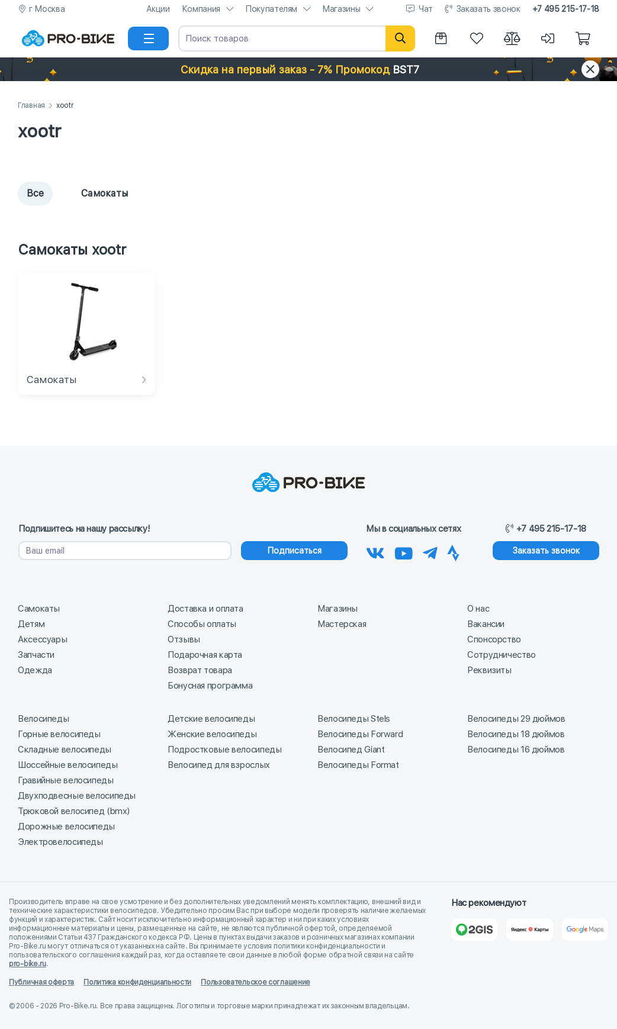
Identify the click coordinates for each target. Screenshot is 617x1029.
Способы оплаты (202, 624)
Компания (201, 9)
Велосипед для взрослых (219, 765)
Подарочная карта (205, 654)
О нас (478, 608)
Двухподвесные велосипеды (77, 795)
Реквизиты (489, 670)
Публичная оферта (41, 982)
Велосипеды (43, 718)
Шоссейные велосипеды (68, 765)
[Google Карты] (585, 929)
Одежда (35, 670)
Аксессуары (42, 639)
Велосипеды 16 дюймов (516, 749)
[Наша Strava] (453, 551)
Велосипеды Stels (353, 718)
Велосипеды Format (358, 765)
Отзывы (184, 639)
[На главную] (68, 38)
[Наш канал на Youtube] (403, 551)
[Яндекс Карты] (529, 929)
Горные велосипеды (59, 734)
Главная (31, 106)
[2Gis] (474, 929)
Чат (426, 9)
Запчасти (36, 654)
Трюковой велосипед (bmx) (74, 811)
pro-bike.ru (27, 964)
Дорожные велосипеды (66, 826)
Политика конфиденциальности (137, 982)
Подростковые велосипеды (224, 749)
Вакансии (485, 624)
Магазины (341, 9)
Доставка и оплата (205, 608)
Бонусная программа (210, 685)
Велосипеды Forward (360, 734)
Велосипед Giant (350, 749)
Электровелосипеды (60, 842)
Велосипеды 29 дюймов (516, 718)
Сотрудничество (501, 654)
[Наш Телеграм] (430, 551)
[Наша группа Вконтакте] (375, 551)
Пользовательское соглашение (255, 982)
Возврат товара (200, 670)
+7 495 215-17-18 (565, 9)
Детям (31, 624)
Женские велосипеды (212, 734)
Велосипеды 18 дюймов (516, 734)
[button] (308, 69)
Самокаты (39, 608)
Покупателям (271, 9)
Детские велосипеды (211, 718)
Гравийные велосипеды (66, 780)
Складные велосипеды (64, 749)
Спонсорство (494, 639)
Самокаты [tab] (96, 193)
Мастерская (341, 624)
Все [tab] (35, 193)
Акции (158, 9)
